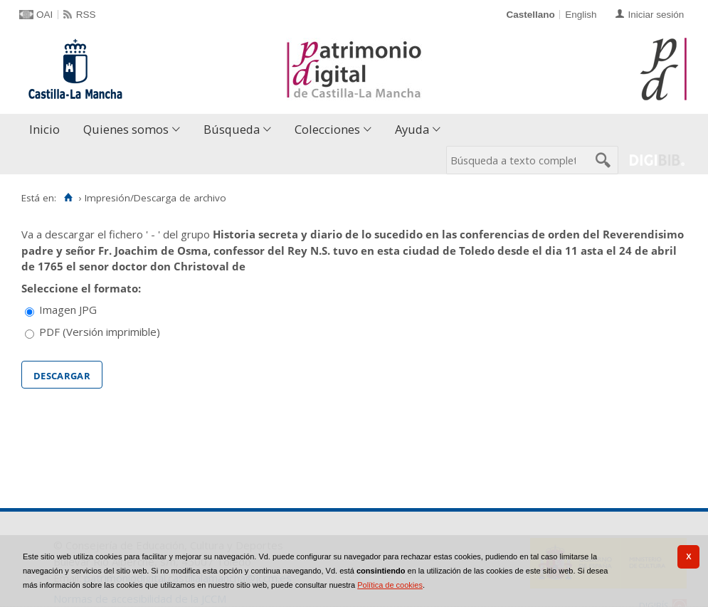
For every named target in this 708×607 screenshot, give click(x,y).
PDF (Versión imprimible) (99, 331)
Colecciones (327, 129)
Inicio (44, 129)
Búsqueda (232, 129)
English (580, 14)
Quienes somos (126, 129)
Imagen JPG (68, 309)
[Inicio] (68, 198)
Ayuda (412, 129)
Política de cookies (390, 585)
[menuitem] (47, 130)
